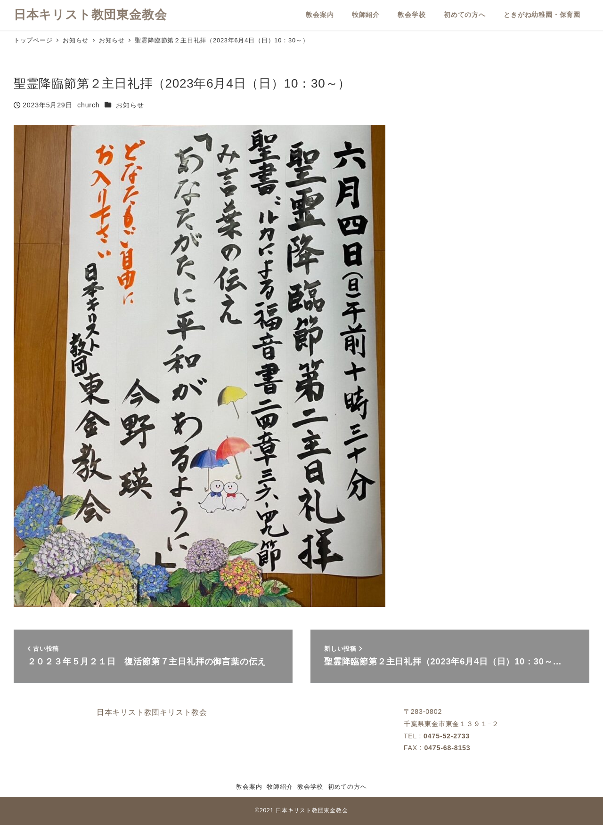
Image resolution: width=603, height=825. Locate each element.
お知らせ (130, 105)
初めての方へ (347, 786)
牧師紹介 (280, 786)
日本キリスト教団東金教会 (90, 14)
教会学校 (310, 786)
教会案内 (249, 786)
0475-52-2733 (447, 736)
